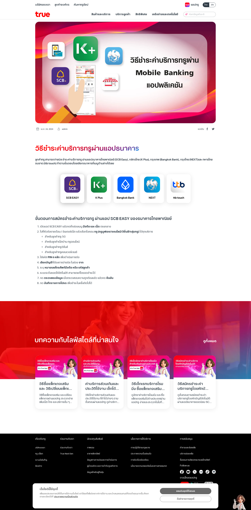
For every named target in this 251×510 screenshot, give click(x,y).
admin (65, 129)
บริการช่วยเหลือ (186, 453)
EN (212, 5)
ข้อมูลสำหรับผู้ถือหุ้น (95, 472)
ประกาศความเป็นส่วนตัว (141, 453)
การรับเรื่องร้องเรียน (140, 460)
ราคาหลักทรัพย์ (93, 453)
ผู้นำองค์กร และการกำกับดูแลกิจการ (102, 466)
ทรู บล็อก (39, 453)
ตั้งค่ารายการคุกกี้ (185, 499)
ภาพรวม (90, 447)
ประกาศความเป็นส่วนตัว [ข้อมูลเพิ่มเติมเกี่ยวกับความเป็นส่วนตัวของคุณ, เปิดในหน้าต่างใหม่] (66, 496)
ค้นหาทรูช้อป (81, 5)
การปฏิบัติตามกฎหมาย (140, 447)
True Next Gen (66, 453)
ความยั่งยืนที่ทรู (41, 460)
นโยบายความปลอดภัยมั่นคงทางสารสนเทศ (149, 466)
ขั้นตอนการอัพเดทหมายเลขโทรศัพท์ (195, 460)
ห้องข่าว (38, 466)
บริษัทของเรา (42, 5)
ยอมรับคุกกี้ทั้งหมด (185, 491)
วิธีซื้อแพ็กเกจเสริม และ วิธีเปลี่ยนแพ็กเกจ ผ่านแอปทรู (56, 389)
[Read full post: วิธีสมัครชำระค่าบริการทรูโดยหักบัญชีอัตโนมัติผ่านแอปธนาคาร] (195, 366)
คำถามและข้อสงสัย (188, 447)
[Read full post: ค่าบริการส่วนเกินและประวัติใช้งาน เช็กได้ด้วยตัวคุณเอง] (102, 366)
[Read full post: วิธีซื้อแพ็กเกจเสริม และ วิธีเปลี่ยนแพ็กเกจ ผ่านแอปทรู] (56, 366)
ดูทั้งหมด (209, 341)
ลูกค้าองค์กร (62, 5)
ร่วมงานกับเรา (66, 447)
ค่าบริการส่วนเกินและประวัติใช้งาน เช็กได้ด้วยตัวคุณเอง (102, 389)
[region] (66, 494)
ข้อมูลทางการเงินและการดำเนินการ (102, 460)
